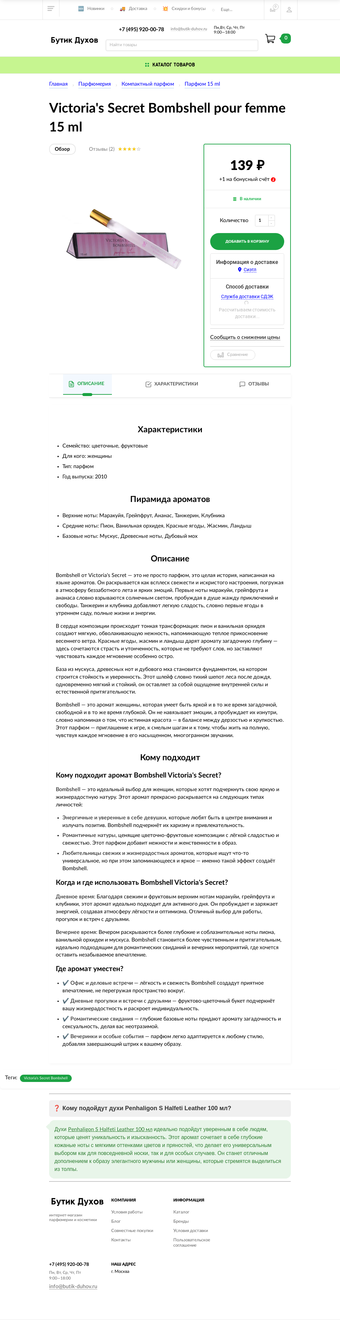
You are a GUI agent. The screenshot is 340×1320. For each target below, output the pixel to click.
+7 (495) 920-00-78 (141, 29)
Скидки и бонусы (189, 9)
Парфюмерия (94, 84)
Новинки (95, 9)
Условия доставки (190, 1231)
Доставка (138, 9)
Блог (116, 1221)
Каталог (181, 1212)
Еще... (226, 10)
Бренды (181, 1221)
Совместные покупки (132, 1231)
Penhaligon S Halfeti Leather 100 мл (110, 1129)
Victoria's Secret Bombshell (46, 1078)
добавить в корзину (247, 241)
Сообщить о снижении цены (245, 337)
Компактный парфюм (148, 84)
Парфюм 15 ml (202, 84)
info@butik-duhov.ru (189, 29)
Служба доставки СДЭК (247, 296)
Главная (58, 84)
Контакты (120, 1240)
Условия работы (126, 1212)
